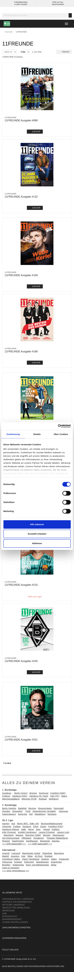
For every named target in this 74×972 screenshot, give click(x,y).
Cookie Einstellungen (15, 922)
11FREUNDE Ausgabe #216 (21, 584)
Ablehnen (37, 543)
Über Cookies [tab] (61, 434)
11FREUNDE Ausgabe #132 (21, 196)
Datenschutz (9, 916)
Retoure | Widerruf (13, 905)
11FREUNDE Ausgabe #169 (21, 275)
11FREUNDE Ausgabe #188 (21, 351)
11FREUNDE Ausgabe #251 (21, 739)
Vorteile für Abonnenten (17, 902)
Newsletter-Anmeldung (16, 907)
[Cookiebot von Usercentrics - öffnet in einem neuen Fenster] (58, 426)
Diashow (64, 52)
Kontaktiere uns (55, 966)
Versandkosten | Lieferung (18, 899)
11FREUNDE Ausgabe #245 (21, 661)
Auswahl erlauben (37, 534)
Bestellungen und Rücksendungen (27, 966)
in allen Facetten (20, 4)
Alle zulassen (37, 524)
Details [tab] (37, 434)
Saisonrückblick (58, 4)
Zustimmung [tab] (13, 434)
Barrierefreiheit (12, 919)
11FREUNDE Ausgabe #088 (21, 120)
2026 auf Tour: (57, 2)
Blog (4, 966)
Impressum (8, 910)
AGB (4, 913)
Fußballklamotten (21, 2)
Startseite (9, 32)
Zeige (23, 52)
